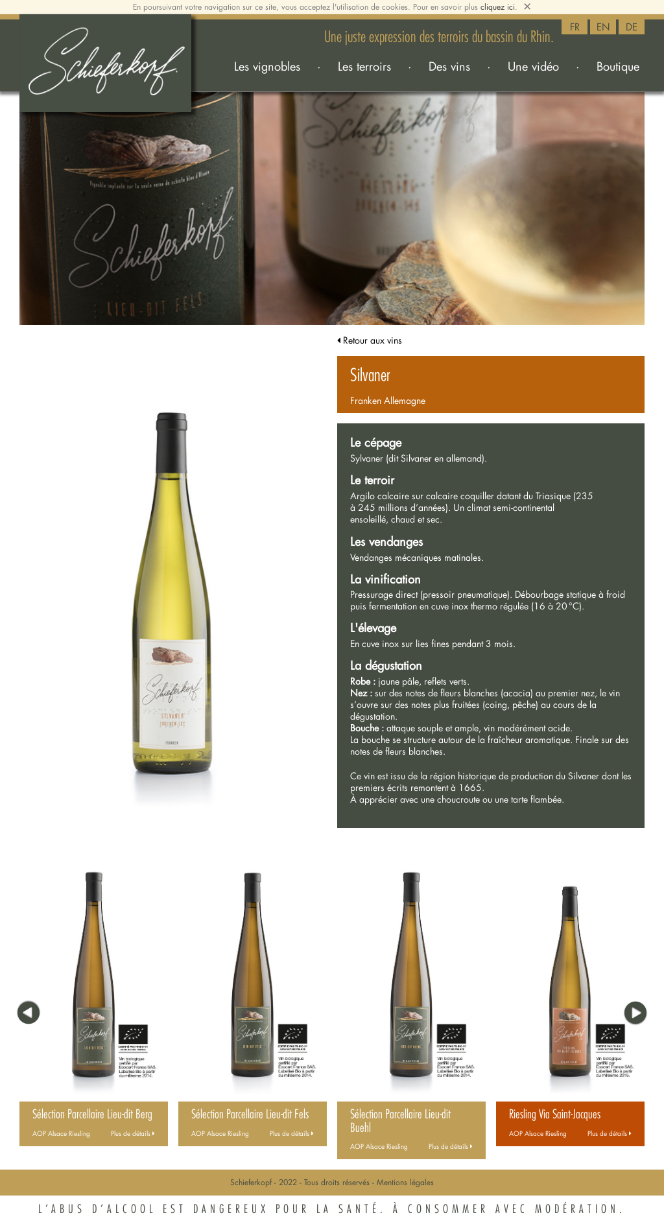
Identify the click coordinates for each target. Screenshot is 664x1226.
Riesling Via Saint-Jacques (554, 1114)
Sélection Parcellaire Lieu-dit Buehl (400, 1121)
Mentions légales (405, 1182)
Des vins (449, 66)
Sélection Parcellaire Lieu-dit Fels (250, 1114)
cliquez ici (497, 7)
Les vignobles (267, 66)
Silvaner (370, 375)
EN (603, 26)
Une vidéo (533, 66)
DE (631, 26)
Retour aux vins (369, 340)
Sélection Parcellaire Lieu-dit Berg (92, 1114)
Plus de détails (133, 1133)
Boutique (618, 66)
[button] (27, 1009)
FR (575, 26)
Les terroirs (364, 66)
